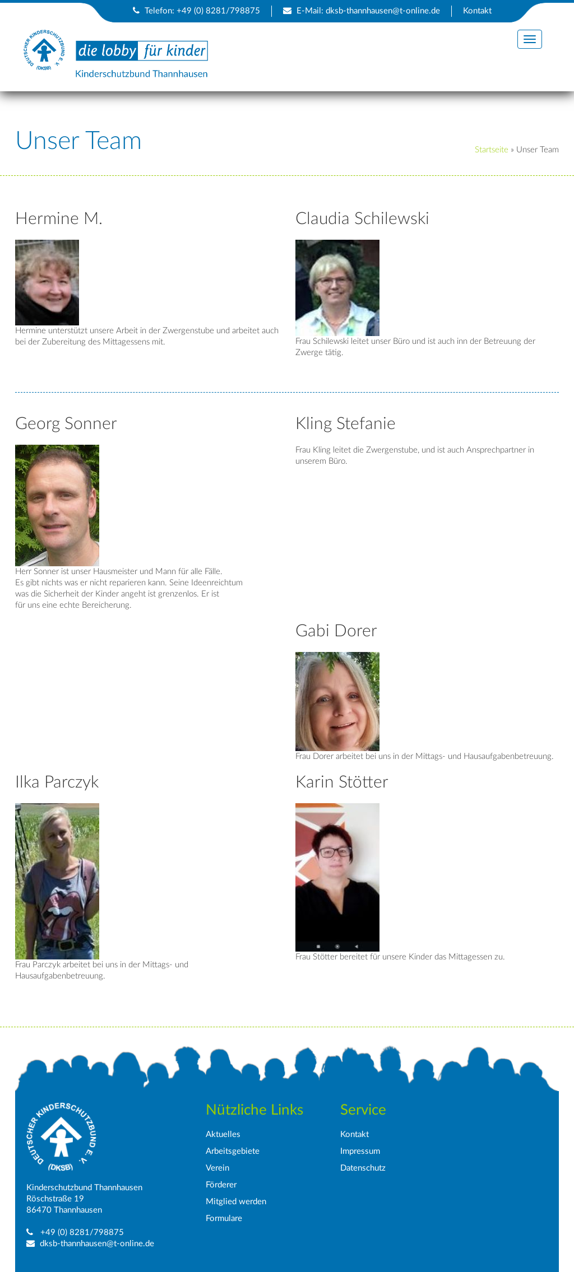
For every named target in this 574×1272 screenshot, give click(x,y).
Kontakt (477, 11)
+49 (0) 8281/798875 (81, 1232)
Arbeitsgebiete (233, 1151)
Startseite (491, 150)
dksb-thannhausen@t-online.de (383, 11)
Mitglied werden (236, 1202)
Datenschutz (363, 1168)
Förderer (221, 1185)
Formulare (224, 1218)
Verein (217, 1168)
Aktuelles (223, 1134)
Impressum (360, 1151)
